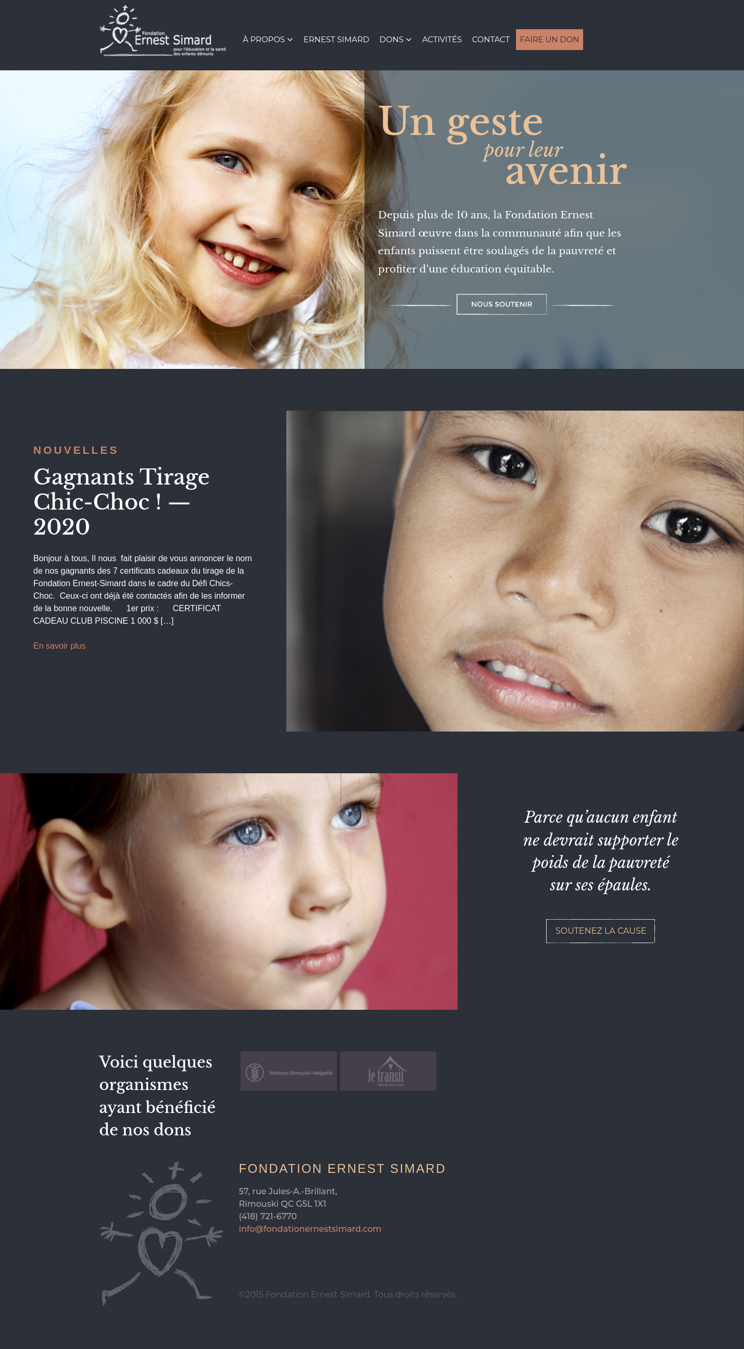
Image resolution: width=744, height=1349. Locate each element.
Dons (391, 39)
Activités (442, 39)
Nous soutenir (502, 304)
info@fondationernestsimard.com (310, 1229)
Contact (491, 39)
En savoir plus (59, 645)
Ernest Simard (336, 39)
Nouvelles (76, 450)
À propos (264, 39)
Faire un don (549, 39)
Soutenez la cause (601, 931)
